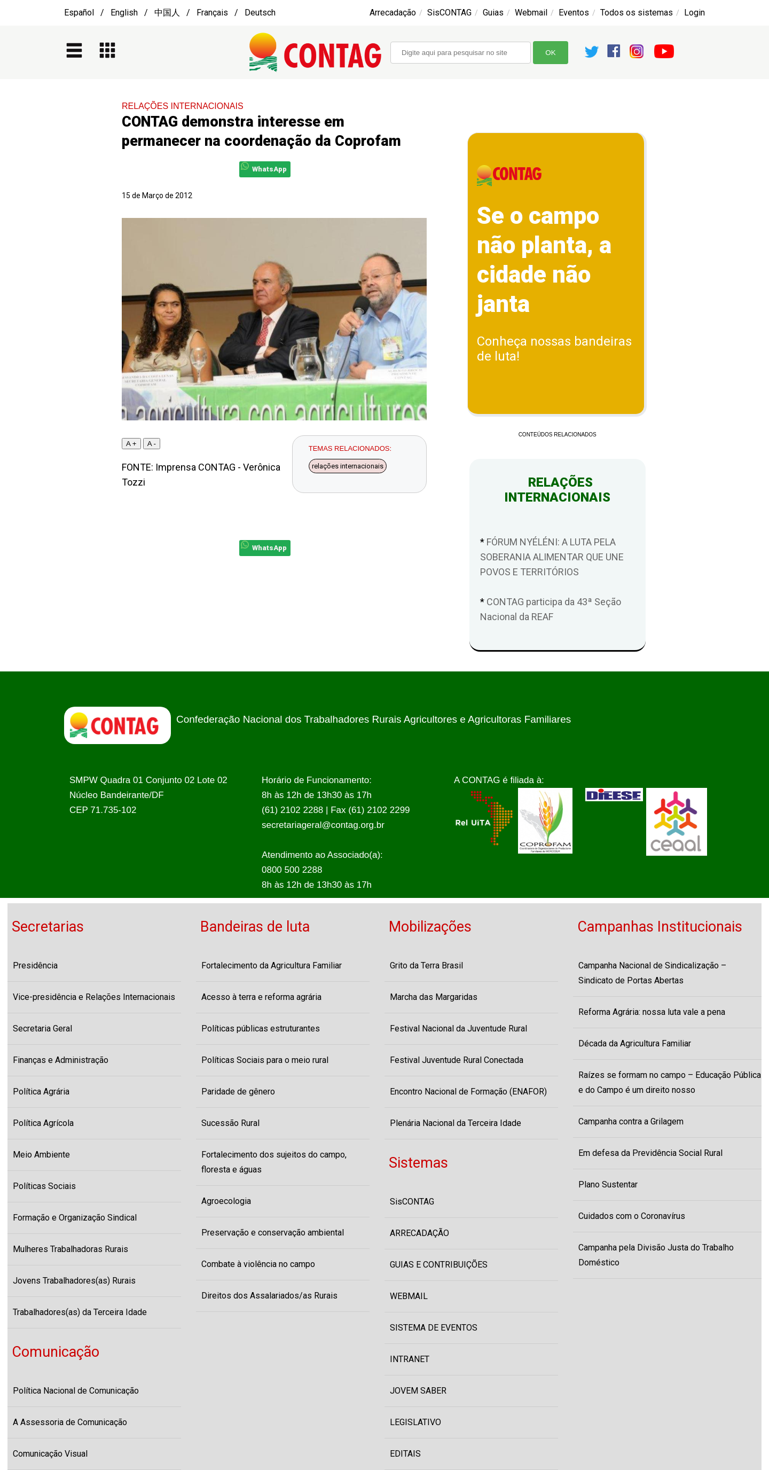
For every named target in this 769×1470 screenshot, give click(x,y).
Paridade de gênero (238, 1091)
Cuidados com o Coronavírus (631, 1216)
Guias (493, 12)
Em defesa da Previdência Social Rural (650, 1153)
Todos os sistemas (636, 12)
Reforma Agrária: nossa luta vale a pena (651, 1012)
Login (694, 12)
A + (131, 444)
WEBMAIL (409, 1296)
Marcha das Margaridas (433, 997)
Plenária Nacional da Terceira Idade (455, 1123)
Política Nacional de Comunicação (76, 1391)
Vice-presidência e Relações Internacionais (94, 997)
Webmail (531, 12)
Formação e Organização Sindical (75, 1218)
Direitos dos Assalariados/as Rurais (269, 1296)
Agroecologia (226, 1201)
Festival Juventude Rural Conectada (456, 1060)
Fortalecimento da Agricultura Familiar (271, 965)
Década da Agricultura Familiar (634, 1043)
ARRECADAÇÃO (419, 1233)
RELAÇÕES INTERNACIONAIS (183, 106)
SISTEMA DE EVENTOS (433, 1328)
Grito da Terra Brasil (426, 965)
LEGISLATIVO (415, 1422)
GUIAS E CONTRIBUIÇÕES (439, 1265)
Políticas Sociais (44, 1186)
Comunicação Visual (50, 1454)
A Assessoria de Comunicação (70, 1422)
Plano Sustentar (608, 1184)
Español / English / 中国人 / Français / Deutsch (170, 12)
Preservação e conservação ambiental (272, 1232)
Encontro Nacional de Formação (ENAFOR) (468, 1091)
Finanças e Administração (60, 1060)
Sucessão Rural (230, 1123)
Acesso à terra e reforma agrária (261, 997)
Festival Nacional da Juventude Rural (458, 1028)
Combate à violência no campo (258, 1264)
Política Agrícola (43, 1123)
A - (151, 444)
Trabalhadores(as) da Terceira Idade (80, 1312)
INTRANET (409, 1359)
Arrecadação (393, 12)
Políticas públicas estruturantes (260, 1028)
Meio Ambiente (41, 1155)
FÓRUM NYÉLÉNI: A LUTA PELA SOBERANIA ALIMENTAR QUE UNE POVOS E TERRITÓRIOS (552, 556)
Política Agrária (41, 1091)
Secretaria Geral (42, 1028)
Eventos (574, 12)
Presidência (35, 965)
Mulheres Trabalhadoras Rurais (70, 1249)
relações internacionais (347, 466)
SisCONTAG (449, 12)
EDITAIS (405, 1454)
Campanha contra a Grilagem (631, 1121)
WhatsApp (264, 167)
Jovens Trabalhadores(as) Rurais (74, 1281)
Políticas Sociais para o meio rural (264, 1060)
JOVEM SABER (418, 1391)
